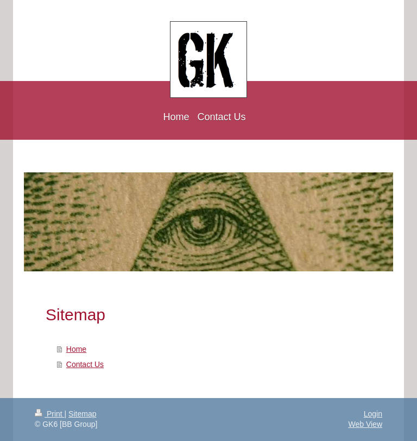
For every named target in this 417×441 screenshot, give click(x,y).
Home (76, 349)
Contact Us (85, 364)
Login (373, 413)
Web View (365, 424)
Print (50, 413)
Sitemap (82, 413)
